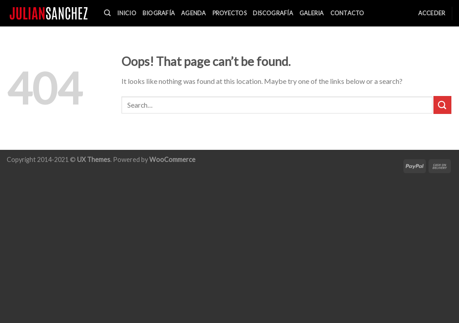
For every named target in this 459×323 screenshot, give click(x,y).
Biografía (159, 13)
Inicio (126, 13)
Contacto (347, 13)
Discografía (273, 13)
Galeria (311, 13)
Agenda (193, 13)
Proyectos (229, 13)
